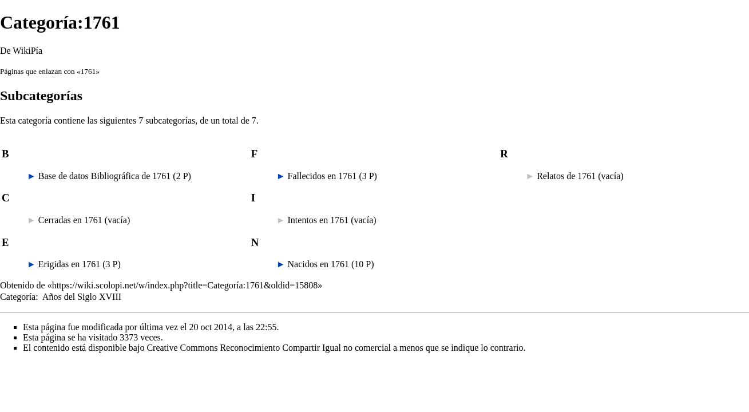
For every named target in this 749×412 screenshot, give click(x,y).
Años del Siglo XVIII (81, 297)
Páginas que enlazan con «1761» (50, 71)
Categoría (17, 297)
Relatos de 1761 (566, 176)
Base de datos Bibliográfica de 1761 (104, 176)
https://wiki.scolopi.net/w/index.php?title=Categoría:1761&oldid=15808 (185, 285)
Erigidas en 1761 (69, 264)
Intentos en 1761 (318, 220)
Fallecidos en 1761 (322, 176)
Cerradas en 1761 (70, 220)
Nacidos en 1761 (319, 264)
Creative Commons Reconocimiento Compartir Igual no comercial (268, 347)
